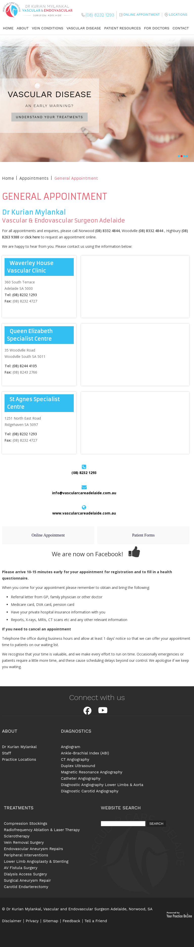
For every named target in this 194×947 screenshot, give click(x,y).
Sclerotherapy (17, 836)
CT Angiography (75, 759)
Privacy (32, 921)
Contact (181, 28)
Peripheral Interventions (26, 855)
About (23, 28)
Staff (6, 753)
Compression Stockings (25, 823)
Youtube (103, 711)
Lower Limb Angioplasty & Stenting (36, 861)
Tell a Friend (96, 921)
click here (32, 237)
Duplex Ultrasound (78, 766)
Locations (178, 14)
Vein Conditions (47, 28)
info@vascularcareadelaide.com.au (84, 492)
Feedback (71, 921)
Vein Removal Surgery (24, 842)
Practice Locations (19, 759)
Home (8, 28)
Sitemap (50, 921)
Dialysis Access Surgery (25, 874)
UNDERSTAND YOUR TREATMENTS (49, 117)
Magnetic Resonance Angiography (91, 772)
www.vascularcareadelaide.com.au (84, 513)
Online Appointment (141, 14)
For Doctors (156, 28)
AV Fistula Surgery (20, 868)
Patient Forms (143, 535)
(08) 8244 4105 (24, 365)
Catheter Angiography (80, 778)
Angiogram (70, 747)
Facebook (87, 711)
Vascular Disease (83, 28)
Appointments (33, 178)
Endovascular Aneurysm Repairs (33, 849)
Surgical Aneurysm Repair (27, 880)
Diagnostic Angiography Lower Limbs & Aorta (102, 785)
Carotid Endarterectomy (26, 886)
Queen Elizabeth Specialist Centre (30, 335)
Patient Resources (122, 28)
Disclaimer (11, 921)
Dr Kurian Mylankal (19, 747)
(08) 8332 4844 (107, 230)
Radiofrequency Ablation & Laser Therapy (42, 830)
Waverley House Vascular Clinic (30, 267)
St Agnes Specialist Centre (33, 403)
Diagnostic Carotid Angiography (89, 791)
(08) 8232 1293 (99, 14)
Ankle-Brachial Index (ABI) (85, 753)
